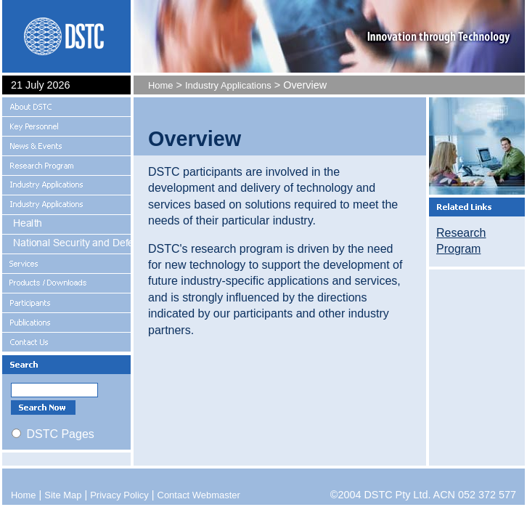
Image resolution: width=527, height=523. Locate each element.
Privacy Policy (119, 495)
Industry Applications (228, 85)
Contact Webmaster (199, 495)
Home (160, 85)
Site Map (62, 495)
